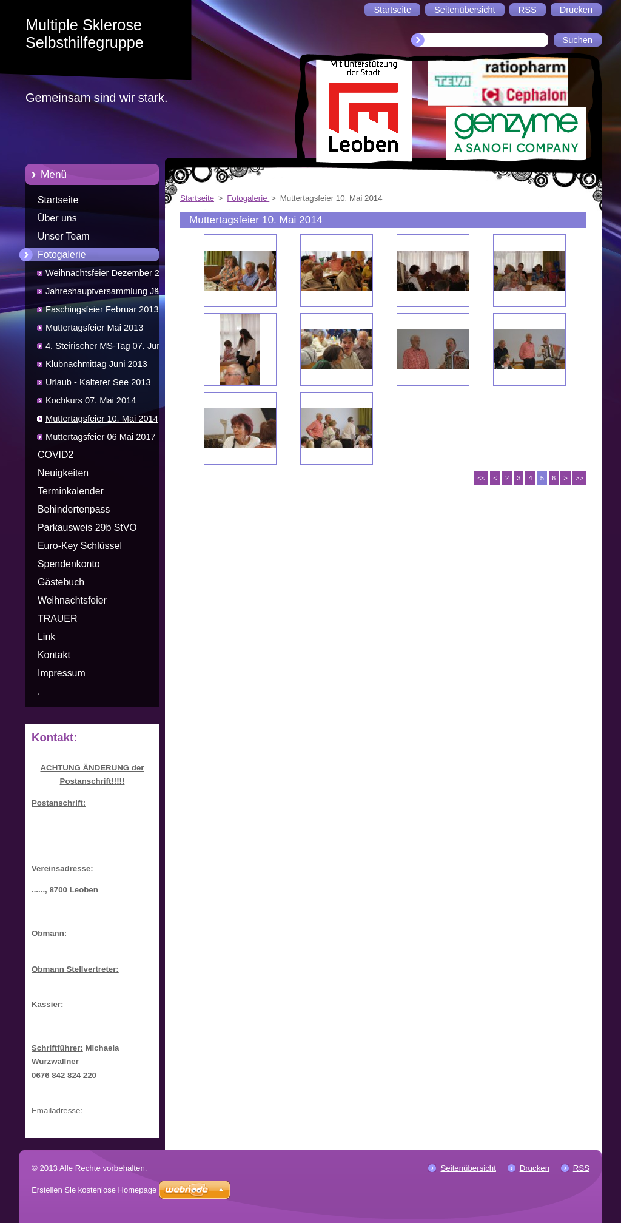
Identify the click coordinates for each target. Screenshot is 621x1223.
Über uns (57, 218)
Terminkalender (71, 491)
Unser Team (64, 236)
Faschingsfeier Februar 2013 (102, 309)
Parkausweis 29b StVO (87, 527)
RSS (581, 1168)
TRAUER (57, 618)
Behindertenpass (74, 509)
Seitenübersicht (467, 1168)
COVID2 (55, 455)
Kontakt (54, 655)
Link (46, 637)
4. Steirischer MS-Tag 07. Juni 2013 (104, 348)
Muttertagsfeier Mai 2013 (94, 327)
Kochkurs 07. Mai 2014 (90, 400)
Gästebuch (61, 582)
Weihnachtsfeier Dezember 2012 (109, 273)
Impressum (62, 673)
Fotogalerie (62, 254)
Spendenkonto (69, 564)
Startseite (58, 200)
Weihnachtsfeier (72, 600)
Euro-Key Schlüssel (80, 546)
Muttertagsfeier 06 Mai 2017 (100, 437)
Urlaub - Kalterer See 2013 (98, 382)
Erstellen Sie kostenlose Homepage (94, 1189)
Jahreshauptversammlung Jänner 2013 (111, 293)
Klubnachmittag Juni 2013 (96, 364)
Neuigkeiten (63, 473)
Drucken (534, 1168)
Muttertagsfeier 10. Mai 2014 (101, 418)
